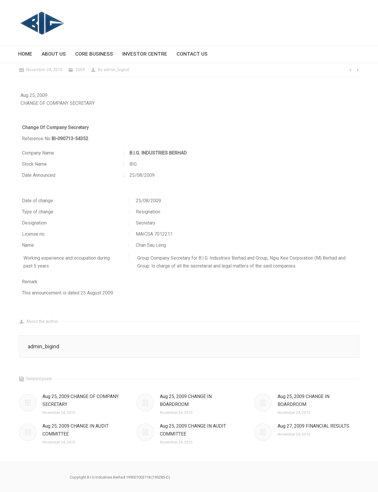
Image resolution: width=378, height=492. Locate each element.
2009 (80, 69)
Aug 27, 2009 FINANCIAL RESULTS (313, 426)
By (113, 69)
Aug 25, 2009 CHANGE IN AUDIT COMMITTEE (75, 430)
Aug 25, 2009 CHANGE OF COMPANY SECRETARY (80, 400)
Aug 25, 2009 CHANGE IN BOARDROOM (186, 400)
